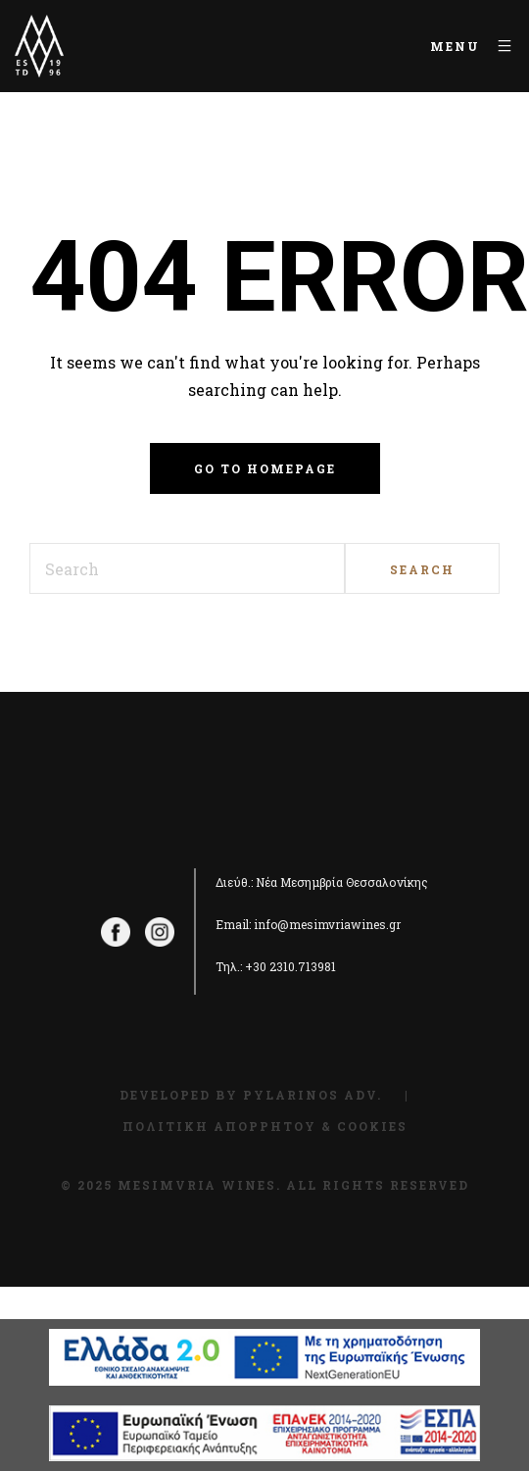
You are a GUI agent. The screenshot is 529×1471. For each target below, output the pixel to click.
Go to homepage (265, 468)
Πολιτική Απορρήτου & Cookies (265, 1126)
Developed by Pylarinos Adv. (251, 1095)
